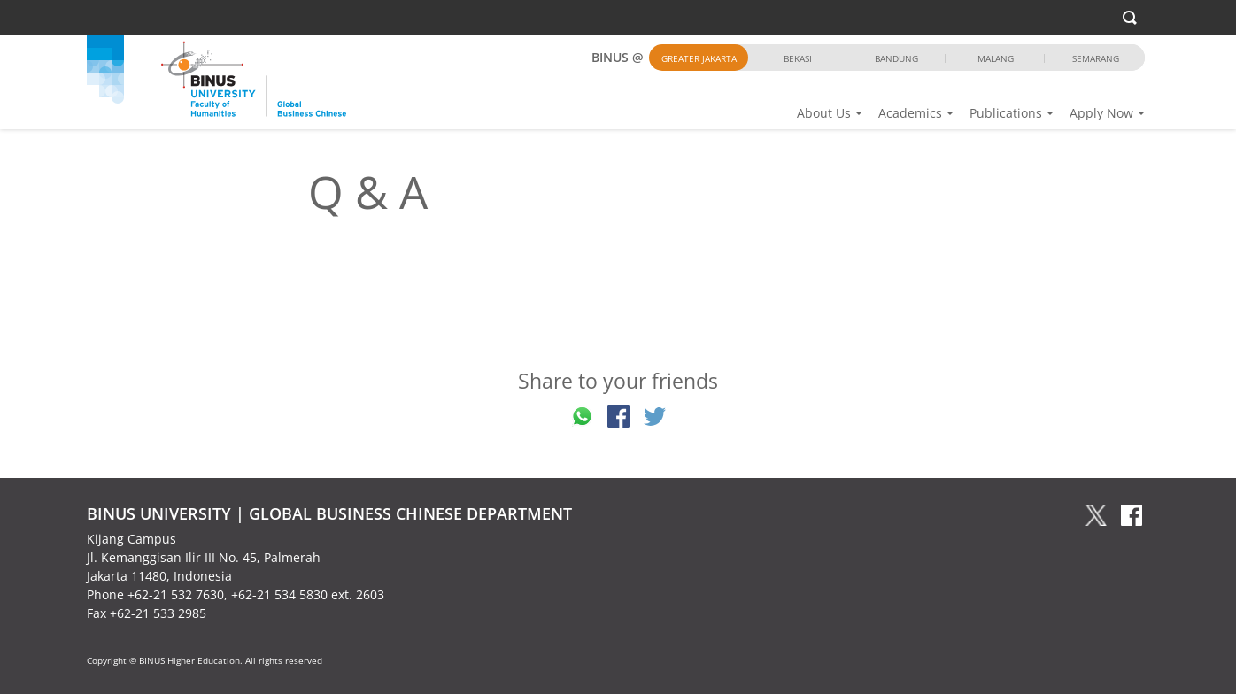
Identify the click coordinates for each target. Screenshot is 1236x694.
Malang (995, 58)
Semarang (1095, 58)
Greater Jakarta (699, 58)
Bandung (896, 58)
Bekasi (798, 58)
